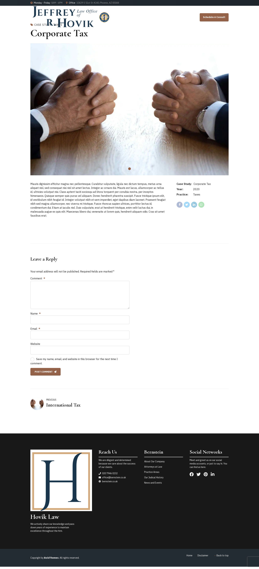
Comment (37, 278)
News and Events (153, 482)
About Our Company (154, 461)
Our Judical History (154, 477)
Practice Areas (151, 472)
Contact (224, 40)
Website (35, 344)
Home (156, 40)
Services (190, 40)
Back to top (223, 555)
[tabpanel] (129, 109)
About (207, 40)
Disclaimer (203, 555)
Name (35, 313)
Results (172, 40)
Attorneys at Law (153, 466)
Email (35, 328)
